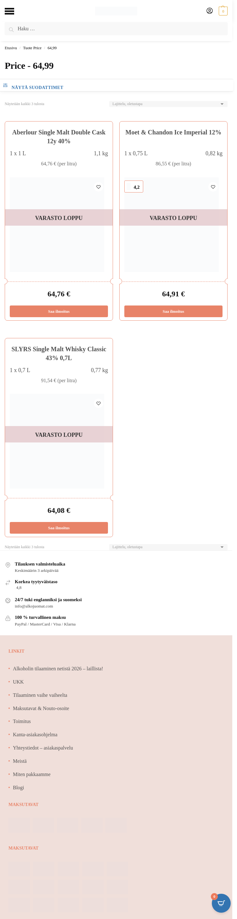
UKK (18, 682)
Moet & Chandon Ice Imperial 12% (174, 132)
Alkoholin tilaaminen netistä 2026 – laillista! (58, 668)
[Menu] (14, 11)
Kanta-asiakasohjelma (35, 734)
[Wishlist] (98, 187)
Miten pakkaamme (32, 774)
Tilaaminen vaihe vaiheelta (40, 695)
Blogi (18, 787)
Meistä (20, 761)
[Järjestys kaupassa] (168, 104)
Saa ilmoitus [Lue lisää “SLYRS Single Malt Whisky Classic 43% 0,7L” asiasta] (59, 527)
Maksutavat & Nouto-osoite (41, 708)
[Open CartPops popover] (221, 903)
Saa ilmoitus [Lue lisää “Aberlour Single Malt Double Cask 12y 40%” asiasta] (59, 311)
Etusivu (11, 48)
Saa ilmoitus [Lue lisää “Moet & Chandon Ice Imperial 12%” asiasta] (173, 311)
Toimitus (22, 721)
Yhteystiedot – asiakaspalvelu (43, 747)
